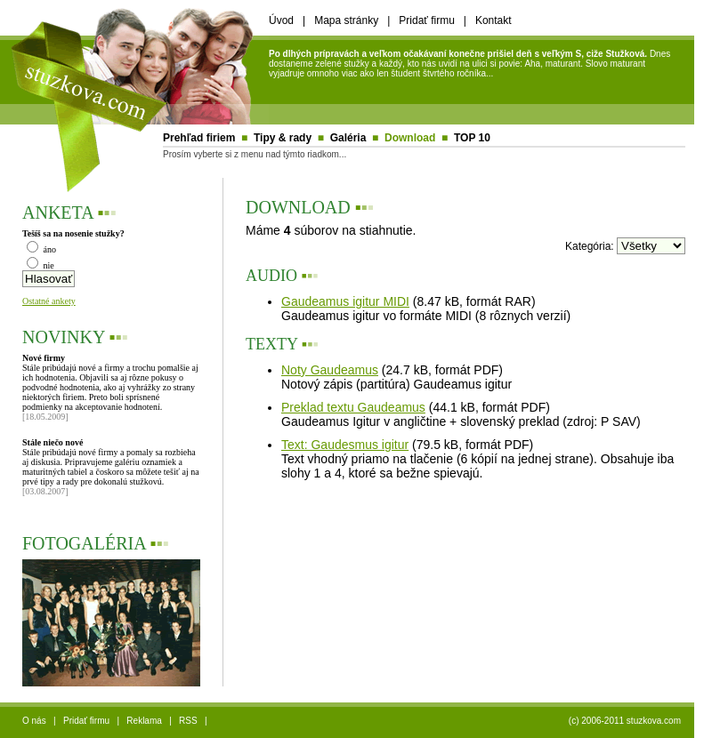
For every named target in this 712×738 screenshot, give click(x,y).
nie (40, 265)
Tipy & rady (283, 138)
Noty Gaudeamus (329, 370)
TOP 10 (472, 138)
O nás (34, 721)
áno (41, 249)
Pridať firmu (427, 20)
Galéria (348, 138)
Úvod (281, 20)
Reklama (143, 721)
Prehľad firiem (199, 138)
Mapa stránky (346, 20)
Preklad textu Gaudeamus (353, 407)
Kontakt (493, 20)
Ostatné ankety (49, 301)
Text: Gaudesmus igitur (345, 444)
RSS (188, 721)
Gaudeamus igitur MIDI (345, 301)
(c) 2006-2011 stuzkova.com (625, 721)
